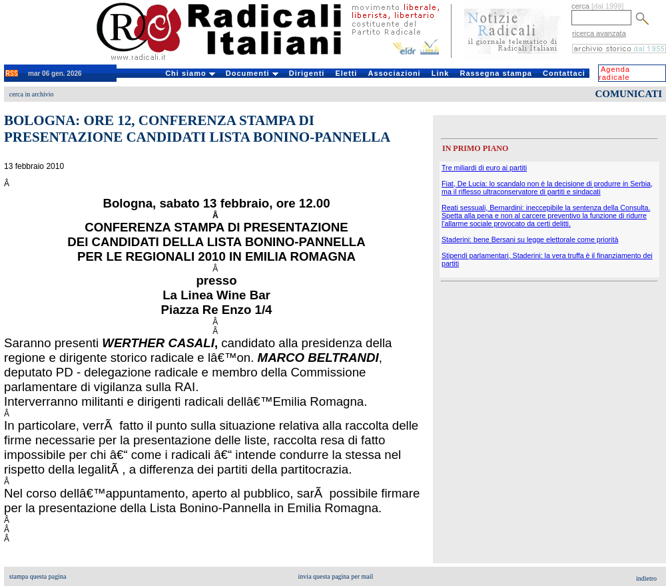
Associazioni (394, 73)
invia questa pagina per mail (336, 576)
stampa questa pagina (38, 576)
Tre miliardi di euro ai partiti (484, 168)
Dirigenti (307, 73)
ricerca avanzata (599, 33)
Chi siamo (190, 73)
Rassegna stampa (496, 73)
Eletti (346, 73)
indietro (646, 578)
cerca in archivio (31, 94)
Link (441, 73)
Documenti (252, 73)
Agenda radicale (614, 73)
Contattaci (564, 73)
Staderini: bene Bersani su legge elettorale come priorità (530, 239)
